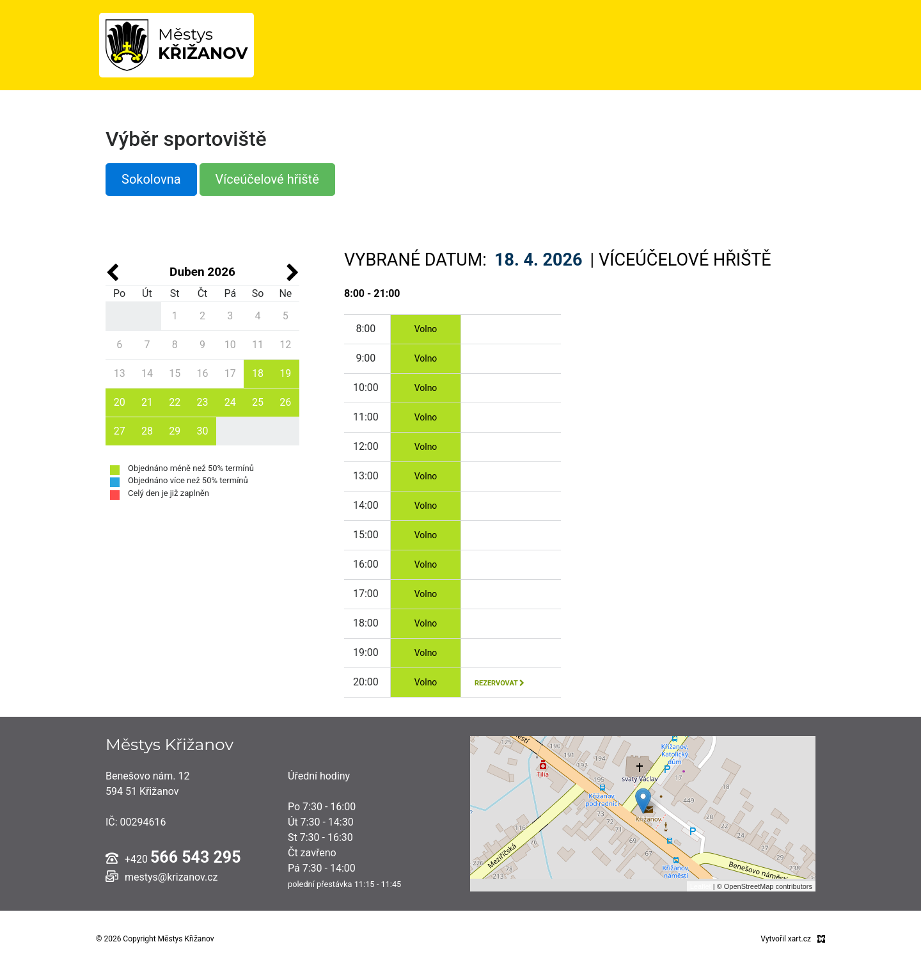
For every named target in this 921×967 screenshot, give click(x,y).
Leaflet (700, 886)
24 (230, 402)
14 (147, 373)
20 (119, 402)
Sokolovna (151, 179)
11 (258, 345)
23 (202, 402)
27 (119, 431)
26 (285, 402)
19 (285, 373)
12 (285, 345)
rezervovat (499, 683)
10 (230, 345)
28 (147, 431)
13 (119, 373)
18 (258, 373)
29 (174, 431)
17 (230, 373)
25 (258, 402)
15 (174, 373)
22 (174, 402)
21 (147, 402)
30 (202, 431)
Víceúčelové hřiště (267, 179)
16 (202, 373)
